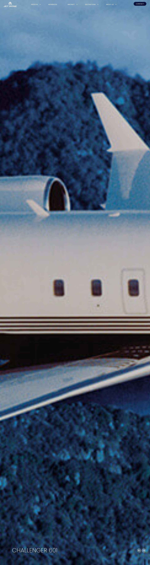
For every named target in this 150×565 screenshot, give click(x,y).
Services (34, 4)
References (52, 4)
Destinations (90, 4)
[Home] (10, 4)
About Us (110, 4)
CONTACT (140, 4)
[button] (139, 550)
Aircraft (71, 4)
